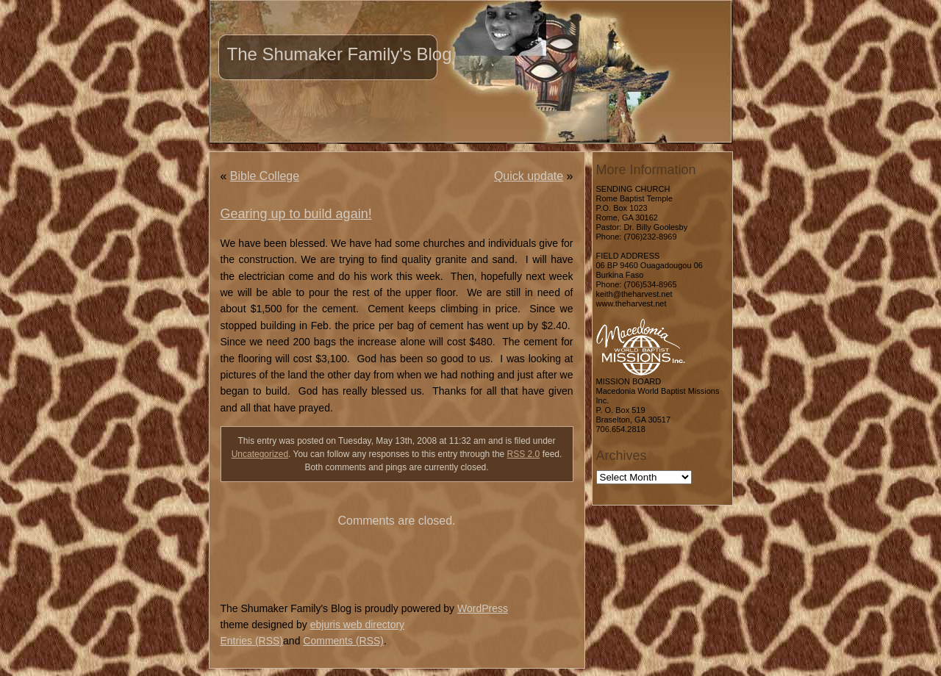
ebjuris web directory (357, 624)
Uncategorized (260, 454)
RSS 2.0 (523, 454)
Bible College (264, 176)
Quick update (528, 176)
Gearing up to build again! (296, 213)
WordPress (482, 608)
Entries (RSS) (252, 641)
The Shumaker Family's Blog (339, 54)
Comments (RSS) (343, 641)
